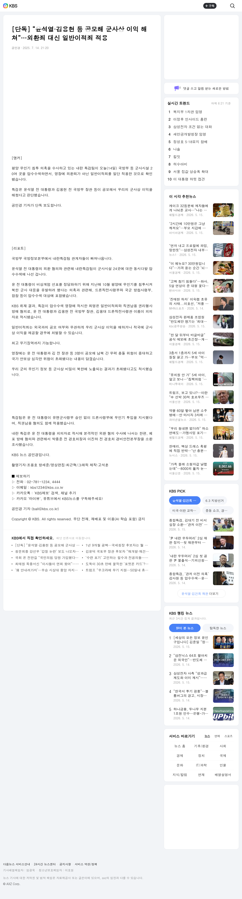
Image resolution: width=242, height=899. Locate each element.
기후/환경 (201, 746)
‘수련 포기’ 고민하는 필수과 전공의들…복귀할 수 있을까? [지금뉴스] (118, 557)
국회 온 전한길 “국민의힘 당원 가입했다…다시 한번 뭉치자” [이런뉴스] (47, 557)
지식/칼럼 (180, 774)
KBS (13, 6)
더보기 (201, 594)
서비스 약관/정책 (86, 864)
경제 (180, 755)
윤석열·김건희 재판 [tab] (185, 500)
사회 (223, 746)
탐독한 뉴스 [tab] (218, 628)
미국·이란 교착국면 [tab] (185, 510)
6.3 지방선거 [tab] (215, 500)
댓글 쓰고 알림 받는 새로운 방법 (201, 88)
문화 (180, 765)
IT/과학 (201, 765)
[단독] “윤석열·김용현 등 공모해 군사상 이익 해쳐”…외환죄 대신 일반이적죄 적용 (47, 545)
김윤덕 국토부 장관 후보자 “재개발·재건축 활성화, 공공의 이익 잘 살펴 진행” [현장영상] (118, 551)
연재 (201, 774)
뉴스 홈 (179, 746)
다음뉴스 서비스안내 (16, 864)
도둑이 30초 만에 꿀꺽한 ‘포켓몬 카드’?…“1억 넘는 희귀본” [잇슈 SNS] (118, 563)
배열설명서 (223, 774)
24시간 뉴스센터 (45, 864)
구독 (209, 6)
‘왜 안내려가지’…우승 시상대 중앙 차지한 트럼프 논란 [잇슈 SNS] (47, 570)
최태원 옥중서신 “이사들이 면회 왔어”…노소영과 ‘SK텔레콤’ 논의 (47, 563)
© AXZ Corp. (11, 884)
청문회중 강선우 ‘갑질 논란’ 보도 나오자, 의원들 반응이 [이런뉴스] (47, 551)
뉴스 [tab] (207, 736)
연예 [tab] (217, 736)
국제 (223, 755)
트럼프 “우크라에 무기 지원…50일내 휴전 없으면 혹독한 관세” (118, 570)
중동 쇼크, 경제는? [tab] (219, 510)
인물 (223, 765)
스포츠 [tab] (228, 736)
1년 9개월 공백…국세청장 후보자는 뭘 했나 (118, 545)
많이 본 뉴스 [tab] (185, 628)
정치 (201, 755)
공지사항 (65, 864)
